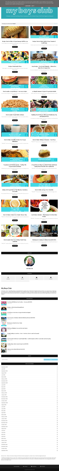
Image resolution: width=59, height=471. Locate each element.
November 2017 (30, 422)
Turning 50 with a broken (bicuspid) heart (15, 307)
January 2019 (30, 394)
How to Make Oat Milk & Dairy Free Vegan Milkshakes (15, 140)
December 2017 (30, 420)
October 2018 (30, 400)
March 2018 (30, 414)
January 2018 (30, 418)
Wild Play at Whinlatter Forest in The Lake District (17, 328)
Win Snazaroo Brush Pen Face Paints (14, 323)
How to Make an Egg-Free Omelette (44, 190)
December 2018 (30, 396)
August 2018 (30, 404)
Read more (15, 46)
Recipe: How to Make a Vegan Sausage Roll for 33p (15, 41)
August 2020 (30, 372)
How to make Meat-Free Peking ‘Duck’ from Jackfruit (15, 240)
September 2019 (30, 382)
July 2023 (30, 368)
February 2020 (30, 378)
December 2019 (30, 380)
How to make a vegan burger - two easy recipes (15, 91)
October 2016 (30, 448)
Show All (55, 23)
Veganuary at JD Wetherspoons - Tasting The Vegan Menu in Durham (14, 165)
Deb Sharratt (19, 455)
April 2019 (30, 388)
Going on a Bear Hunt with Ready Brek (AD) (16, 349)
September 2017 (30, 426)
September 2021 (30, 370)
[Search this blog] (22, 359)
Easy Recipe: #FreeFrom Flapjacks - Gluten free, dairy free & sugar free (44, 67)
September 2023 (30, 366)
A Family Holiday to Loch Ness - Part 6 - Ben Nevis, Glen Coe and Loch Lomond (23, 333)
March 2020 (30, 376)
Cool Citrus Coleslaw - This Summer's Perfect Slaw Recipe (44, 215)
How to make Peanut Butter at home (15, 114)
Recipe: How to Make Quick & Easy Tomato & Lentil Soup (44, 42)
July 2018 (30, 406)
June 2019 (30, 384)
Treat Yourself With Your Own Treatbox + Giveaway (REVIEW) (19, 302)
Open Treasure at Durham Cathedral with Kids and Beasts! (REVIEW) (21, 317)
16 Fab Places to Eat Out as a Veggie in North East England (18, 312)
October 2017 (30, 424)
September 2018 (30, 402)
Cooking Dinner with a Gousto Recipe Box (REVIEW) (17, 344)
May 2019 (30, 386)
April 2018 (30, 412)
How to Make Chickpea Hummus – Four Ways (44, 140)
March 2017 (30, 438)
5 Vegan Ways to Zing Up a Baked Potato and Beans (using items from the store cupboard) (44, 165)
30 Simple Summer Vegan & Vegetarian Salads (44, 91)
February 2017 (30, 440)
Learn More (27, 5)
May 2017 (30, 434)
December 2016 (30, 444)
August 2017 (30, 428)
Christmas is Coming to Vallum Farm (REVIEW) (44, 240)
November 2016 (30, 446)
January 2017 (30, 442)
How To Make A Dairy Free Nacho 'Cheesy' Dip (15, 215)
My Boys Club (6, 288)
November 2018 (30, 398)
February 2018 (30, 416)
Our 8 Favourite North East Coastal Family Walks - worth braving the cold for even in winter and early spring (29, 338)
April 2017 (30, 436)
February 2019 (30, 392)
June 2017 (30, 432)
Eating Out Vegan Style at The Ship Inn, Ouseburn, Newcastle (15, 190)
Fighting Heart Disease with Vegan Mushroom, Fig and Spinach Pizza (44, 115)
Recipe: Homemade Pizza (14, 66)
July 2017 (30, 430)
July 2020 (30, 374)
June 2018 (30, 408)
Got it (33, 5)
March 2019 (30, 390)
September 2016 (30, 450)
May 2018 (30, 410)
